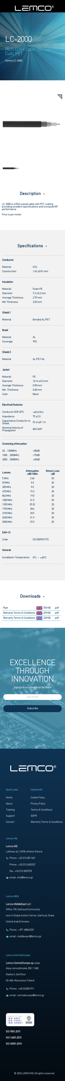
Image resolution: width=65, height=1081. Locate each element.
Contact (10, 822)
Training (10, 810)
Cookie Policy (38, 797)
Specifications (32, 246)
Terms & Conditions (41, 810)
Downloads (32, 596)
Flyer (5, 608)
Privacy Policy (38, 804)
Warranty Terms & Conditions (19, 613)
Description (32, 194)
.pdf (57, 608)
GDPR (34, 816)
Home (8, 61)
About (9, 804)
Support (10, 816)
